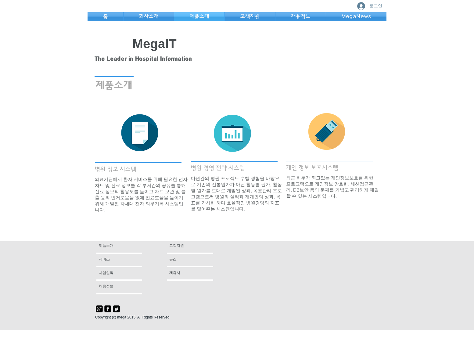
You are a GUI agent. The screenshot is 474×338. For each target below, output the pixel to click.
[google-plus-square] (99, 308)
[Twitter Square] (116, 308)
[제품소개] (122, 245)
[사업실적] (115, 273)
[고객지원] (183, 245)
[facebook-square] (107, 308)
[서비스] (116, 259)
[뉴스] (186, 259)
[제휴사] (185, 273)
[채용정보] (115, 286)
